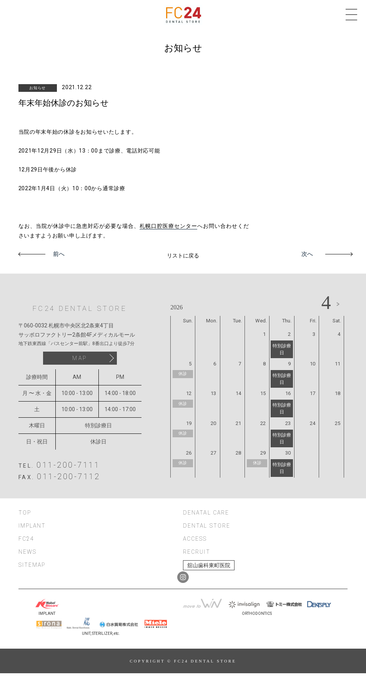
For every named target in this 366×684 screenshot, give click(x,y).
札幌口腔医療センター (168, 226)
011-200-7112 (68, 476)
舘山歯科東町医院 (208, 565)
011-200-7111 (68, 465)
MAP (79, 358)
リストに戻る (183, 255)
